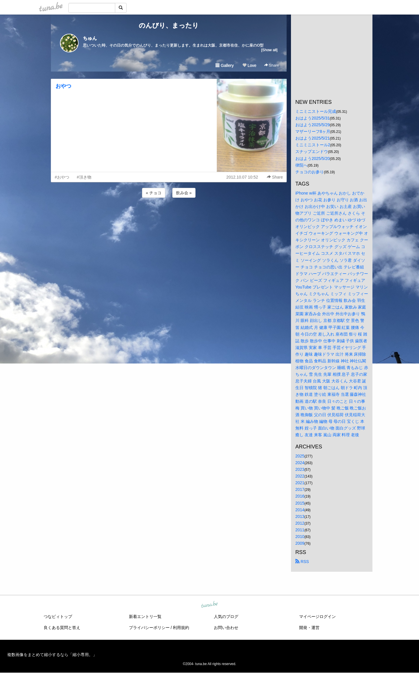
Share (271, 65)
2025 (299, 456)
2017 (299, 489)
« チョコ (153, 192)
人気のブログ (226, 616)
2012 (299, 523)
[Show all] (269, 50)
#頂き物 (84, 177)
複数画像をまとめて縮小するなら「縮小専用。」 (52, 654)
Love (249, 65)
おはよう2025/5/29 (312, 124)
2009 (299, 543)
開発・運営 (309, 627)
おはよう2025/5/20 (312, 158)
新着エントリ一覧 (145, 616)
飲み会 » (184, 192)
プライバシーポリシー (149, 627)
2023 (299, 469)
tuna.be (209, 605)
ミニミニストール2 (312, 144)
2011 (299, 530)
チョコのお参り (309, 172)
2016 (299, 496)
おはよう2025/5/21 (312, 138)
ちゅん (90, 38)
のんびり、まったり (169, 25)
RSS (302, 561)
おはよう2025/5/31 (312, 118)
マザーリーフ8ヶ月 (312, 131)
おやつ (63, 86)
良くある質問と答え (62, 627)
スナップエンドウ (311, 151)
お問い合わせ (226, 627)
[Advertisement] (169, 215)
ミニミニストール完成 (315, 111)
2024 (299, 462)
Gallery (225, 65)
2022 (299, 476)
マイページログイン (317, 616)
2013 (299, 516)
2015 (299, 503)
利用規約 (181, 627)
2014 (299, 509)
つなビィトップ (58, 616)
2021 (299, 482)
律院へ (301, 165)
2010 (299, 536)
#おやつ (62, 177)
